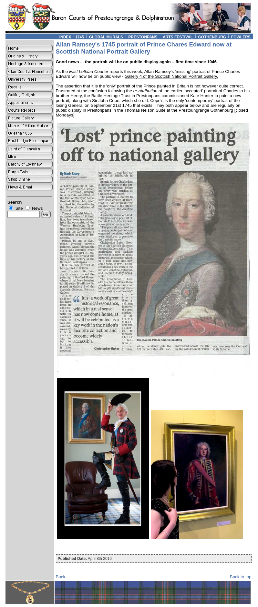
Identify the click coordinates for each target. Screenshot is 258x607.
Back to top (241, 576)
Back (61, 576)
